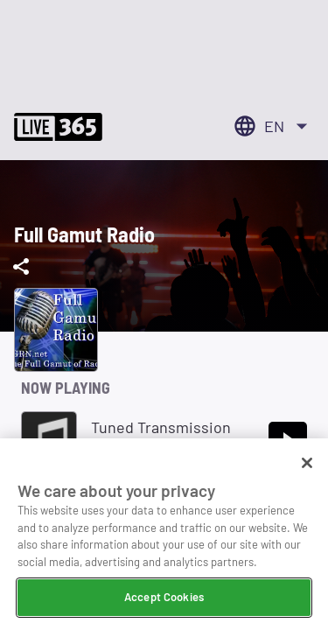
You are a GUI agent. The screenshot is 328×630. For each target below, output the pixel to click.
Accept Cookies (164, 599)
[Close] (307, 464)
